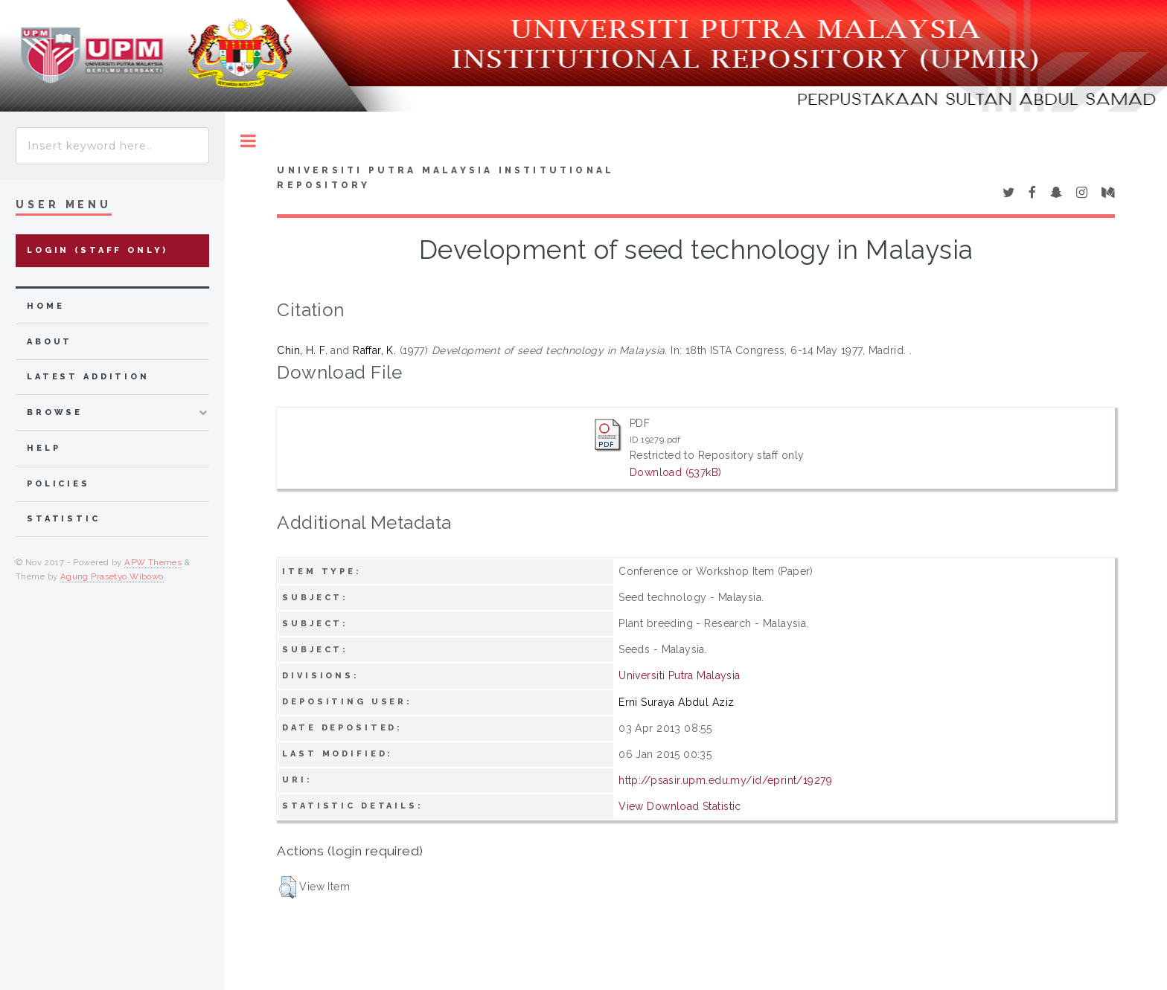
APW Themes (153, 562)
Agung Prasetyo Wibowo (112, 576)
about (49, 342)
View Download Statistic (679, 806)
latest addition (88, 377)
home (45, 306)
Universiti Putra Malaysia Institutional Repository (445, 177)
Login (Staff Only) (97, 250)
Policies (58, 484)
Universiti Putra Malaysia (679, 675)
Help (43, 448)
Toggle (248, 141)
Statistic (63, 519)
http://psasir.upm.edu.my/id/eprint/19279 (725, 780)
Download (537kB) (676, 472)
